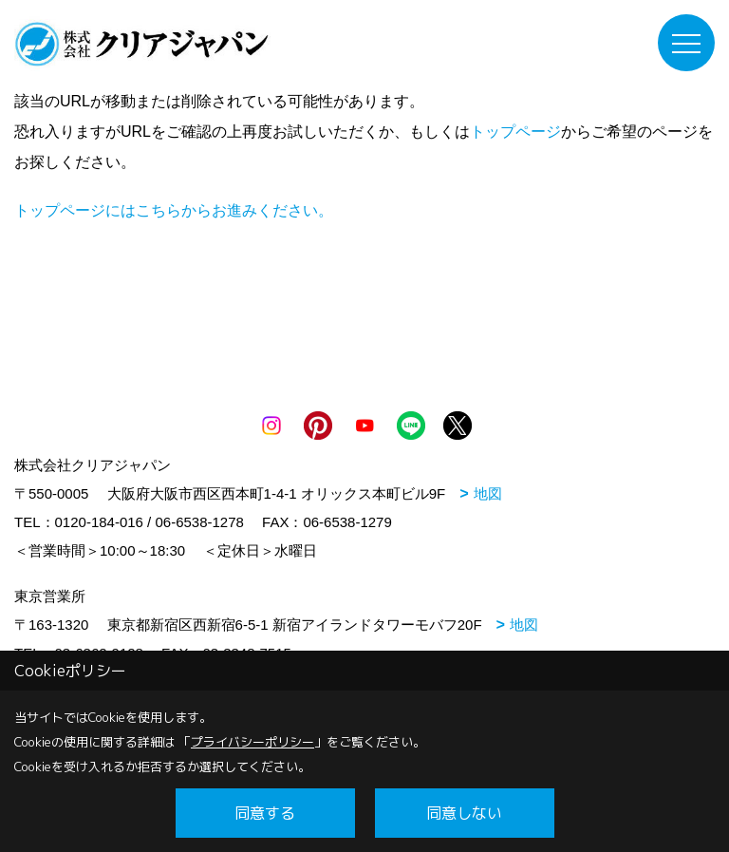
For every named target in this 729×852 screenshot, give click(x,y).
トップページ (515, 131)
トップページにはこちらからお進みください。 (173, 210)
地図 (488, 493)
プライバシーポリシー (252, 741)
